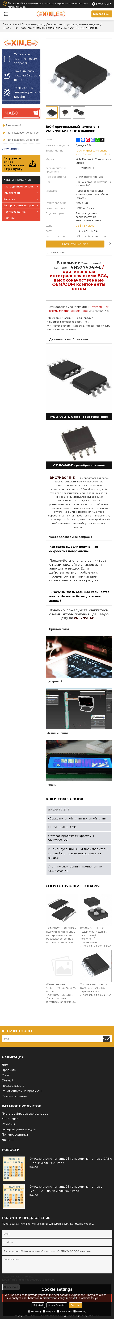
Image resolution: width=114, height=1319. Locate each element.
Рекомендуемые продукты (22, 1091)
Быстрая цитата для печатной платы (102, 14)
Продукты (9, 1070)
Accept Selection (56, 1305)
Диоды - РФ (10, 27)
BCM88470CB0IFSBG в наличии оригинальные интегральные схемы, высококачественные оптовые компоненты (61, 935)
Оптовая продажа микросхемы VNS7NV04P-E (71, 838)
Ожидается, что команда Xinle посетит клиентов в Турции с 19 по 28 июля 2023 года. (65, 1189)
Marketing (79, 1311)
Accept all (76, 1305)
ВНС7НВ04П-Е (58, 809)
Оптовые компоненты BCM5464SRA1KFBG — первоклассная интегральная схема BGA (95, 989)
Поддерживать (13, 1085)
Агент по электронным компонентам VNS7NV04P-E (75, 869)
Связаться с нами (14, 1096)
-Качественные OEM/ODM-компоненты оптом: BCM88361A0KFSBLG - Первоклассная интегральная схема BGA (61, 993)
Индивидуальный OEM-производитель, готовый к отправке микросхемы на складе (78, 853)
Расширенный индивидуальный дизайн (27, 92)
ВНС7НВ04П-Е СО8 (62, 827)
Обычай (8, 1080)
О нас (6, 1075)
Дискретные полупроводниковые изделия (73, 24)
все (17, 24)
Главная (7, 24)
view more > (11, 149)
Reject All (38, 1305)
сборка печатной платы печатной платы (77, 818)
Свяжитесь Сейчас (75, 244)
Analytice (49, 1311)
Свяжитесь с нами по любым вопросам (25, 59)
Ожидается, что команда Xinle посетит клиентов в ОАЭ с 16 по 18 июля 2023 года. (70, 1161)
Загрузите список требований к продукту (13, 163)
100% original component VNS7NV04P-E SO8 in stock (93, 152)
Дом (5, 1064)
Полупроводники (33, 24)
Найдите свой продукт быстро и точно (27, 75)
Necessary (34, 1311)
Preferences (64, 1311)
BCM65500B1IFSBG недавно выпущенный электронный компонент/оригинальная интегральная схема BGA (95, 937)
